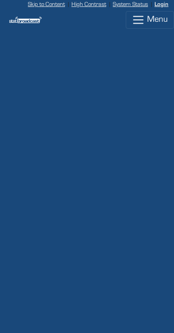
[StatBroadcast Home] (22, 20)
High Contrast (88, 4)
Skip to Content (46, 4)
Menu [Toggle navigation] (150, 19)
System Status (130, 4)
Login (161, 4)
